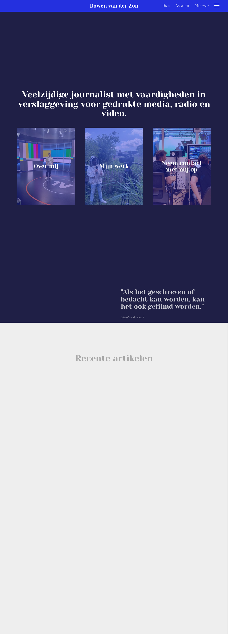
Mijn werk (202, 6)
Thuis (166, 6)
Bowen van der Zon (114, 6)
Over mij (182, 6)
